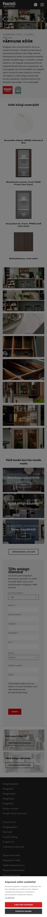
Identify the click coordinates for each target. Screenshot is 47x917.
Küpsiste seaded (23, 911)
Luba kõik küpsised (23, 905)
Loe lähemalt (9, 898)
